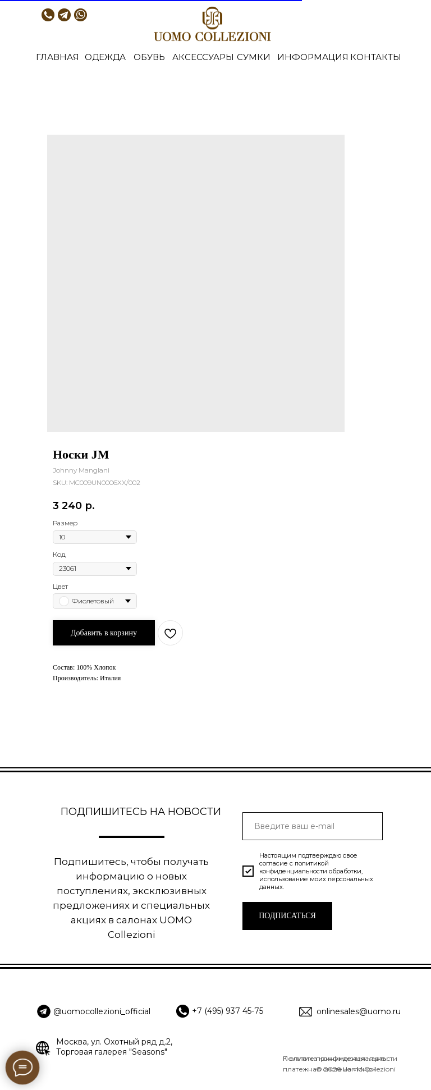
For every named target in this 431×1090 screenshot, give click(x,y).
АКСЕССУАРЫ (203, 57)
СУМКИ (253, 57)
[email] (312, 826)
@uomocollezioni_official (101, 1011)
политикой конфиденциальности (294, 867)
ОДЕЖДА (105, 57)
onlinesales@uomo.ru (359, 1011)
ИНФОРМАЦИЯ (313, 57)
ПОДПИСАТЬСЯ (287, 916)
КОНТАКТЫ (375, 57)
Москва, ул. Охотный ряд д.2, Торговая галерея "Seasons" (114, 1047)
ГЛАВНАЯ (57, 57)
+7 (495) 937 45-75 (227, 1011)
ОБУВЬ (149, 57)
